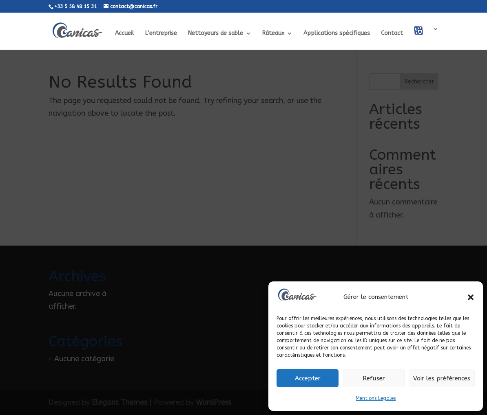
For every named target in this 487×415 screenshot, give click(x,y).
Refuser (374, 378)
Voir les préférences (441, 378)
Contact (392, 34)
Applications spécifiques (336, 34)
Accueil (124, 34)
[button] (471, 297)
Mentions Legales (376, 398)
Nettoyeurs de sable (215, 34)
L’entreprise (161, 34)
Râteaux (273, 34)
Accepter (308, 378)
